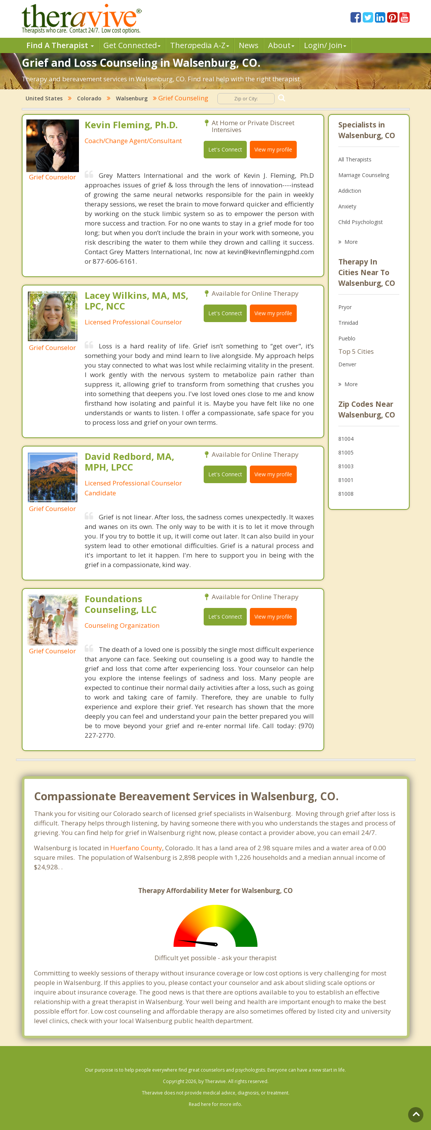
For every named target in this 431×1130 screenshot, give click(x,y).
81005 (346, 452)
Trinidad (348, 322)
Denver (347, 364)
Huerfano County (136, 847)
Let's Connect (225, 149)
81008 (346, 493)
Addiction (349, 190)
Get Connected (132, 45)
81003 (346, 466)
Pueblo (346, 338)
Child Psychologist (360, 222)
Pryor (345, 307)
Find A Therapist (60, 45)
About (281, 45)
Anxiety (347, 206)
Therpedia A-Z (199, 45)
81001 (346, 480)
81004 (346, 438)
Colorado (89, 98)
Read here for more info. (215, 1104)
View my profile (273, 149)
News (249, 45)
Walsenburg (132, 98)
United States (44, 98)
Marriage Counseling (363, 175)
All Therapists (354, 159)
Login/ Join (325, 45)
